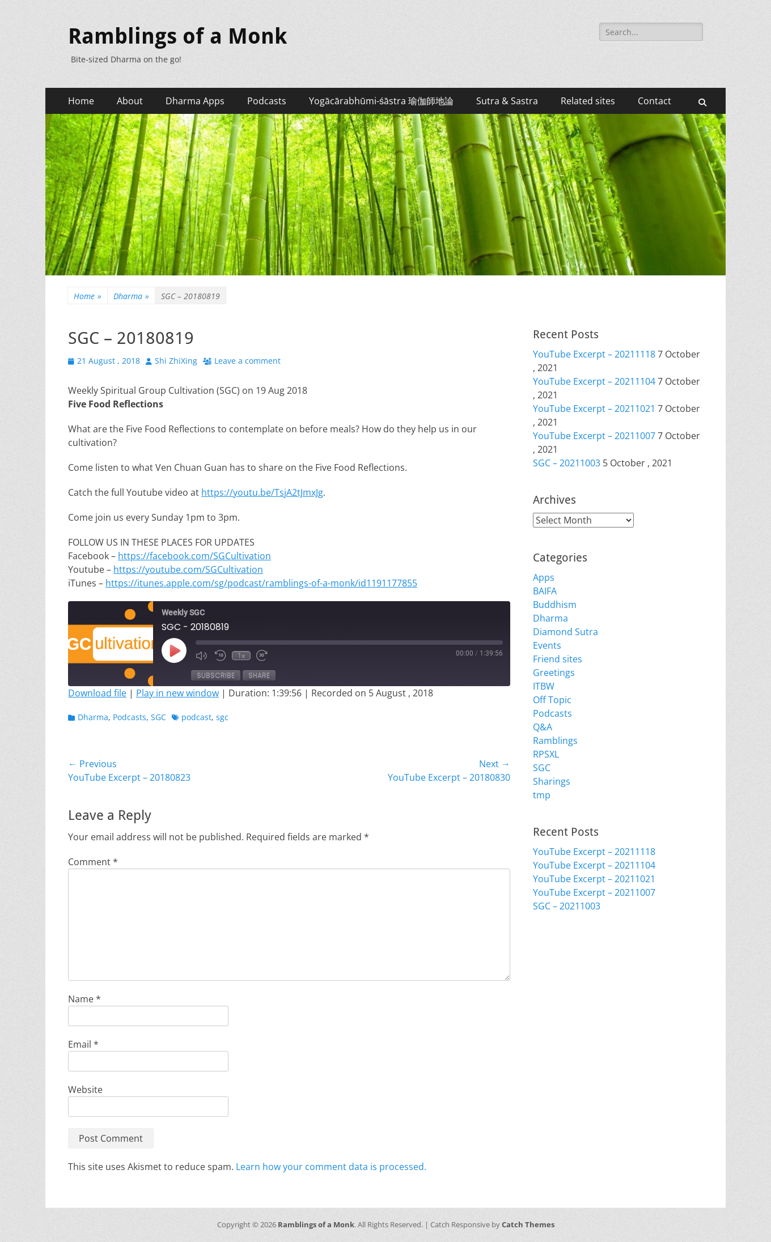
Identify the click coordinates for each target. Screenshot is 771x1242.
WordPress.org (565, 996)
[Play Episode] (174, 650)
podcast (196, 717)
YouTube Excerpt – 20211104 (594, 381)
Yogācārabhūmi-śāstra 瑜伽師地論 (381, 101)
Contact (654, 101)
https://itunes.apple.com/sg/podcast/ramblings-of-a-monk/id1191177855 (261, 583)
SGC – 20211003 (566, 463)
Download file (97, 693)
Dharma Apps (195, 101)
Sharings (551, 781)
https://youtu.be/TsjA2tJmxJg (262, 492)
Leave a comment (247, 360)
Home (81, 101)
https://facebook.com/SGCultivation (194, 556)
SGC (158, 717)
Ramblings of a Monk (177, 36)
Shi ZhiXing (176, 360)
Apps (543, 577)
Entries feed (558, 969)
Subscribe (216, 675)
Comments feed (567, 983)
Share (259, 675)
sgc (222, 717)
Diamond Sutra (565, 632)
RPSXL (546, 754)
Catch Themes (528, 1224)
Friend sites (557, 659)
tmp (541, 795)
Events (547, 645)
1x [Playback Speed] (241, 655)
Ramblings (555, 740)
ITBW (543, 686)
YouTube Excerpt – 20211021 (594, 408)
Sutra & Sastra (507, 101)
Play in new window (177, 693)
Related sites (588, 101)
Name (84, 999)
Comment (93, 862)
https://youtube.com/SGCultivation (188, 569)
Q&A (542, 727)
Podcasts (266, 101)
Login (544, 956)
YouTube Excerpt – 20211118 (594, 354)
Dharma (131, 296)
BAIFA (545, 591)
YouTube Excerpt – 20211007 (594, 435)
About (130, 101)
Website (85, 1089)
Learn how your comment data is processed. (331, 1166)
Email (83, 1044)
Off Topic (552, 700)
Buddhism (555, 604)
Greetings (554, 672)
